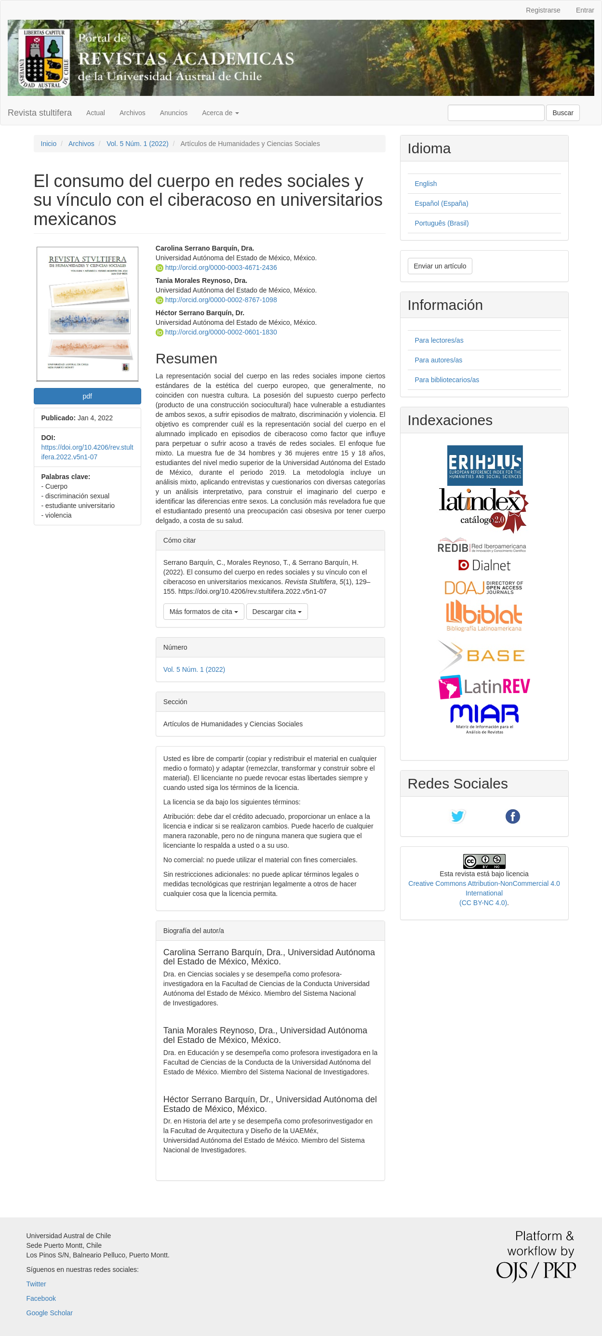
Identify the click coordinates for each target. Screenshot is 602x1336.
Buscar (563, 113)
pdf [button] (87, 396)
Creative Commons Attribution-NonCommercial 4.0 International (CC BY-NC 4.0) (484, 893)
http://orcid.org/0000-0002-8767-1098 (216, 300)
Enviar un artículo (440, 266)
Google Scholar (50, 1313)
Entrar (585, 10)
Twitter (36, 1284)
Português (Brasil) (442, 223)
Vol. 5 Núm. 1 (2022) (137, 143)
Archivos (133, 113)
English (426, 183)
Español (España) (441, 203)
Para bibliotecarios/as (447, 380)
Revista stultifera (40, 113)
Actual (95, 113)
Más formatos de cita (204, 611)
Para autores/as (439, 360)
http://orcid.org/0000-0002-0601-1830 (216, 332)
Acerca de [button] (220, 113)
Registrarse (543, 10)
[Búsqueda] (496, 113)
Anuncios (174, 113)
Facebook (41, 1298)
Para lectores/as (439, 340)
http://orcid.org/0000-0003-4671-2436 (216, 267)
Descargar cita (277, 611)
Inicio (49, 143)
